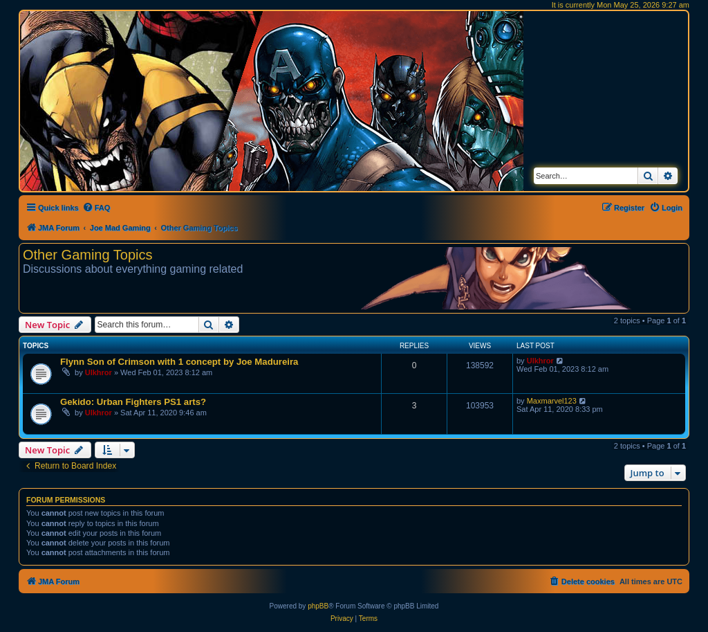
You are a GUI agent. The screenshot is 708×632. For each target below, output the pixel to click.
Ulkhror (98, 372)
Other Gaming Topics (88, 254)
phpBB (318, 606)
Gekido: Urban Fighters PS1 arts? (133, 402)
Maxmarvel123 (552, 401)
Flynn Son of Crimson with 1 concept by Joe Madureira (179, 361)
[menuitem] (96, 207)
